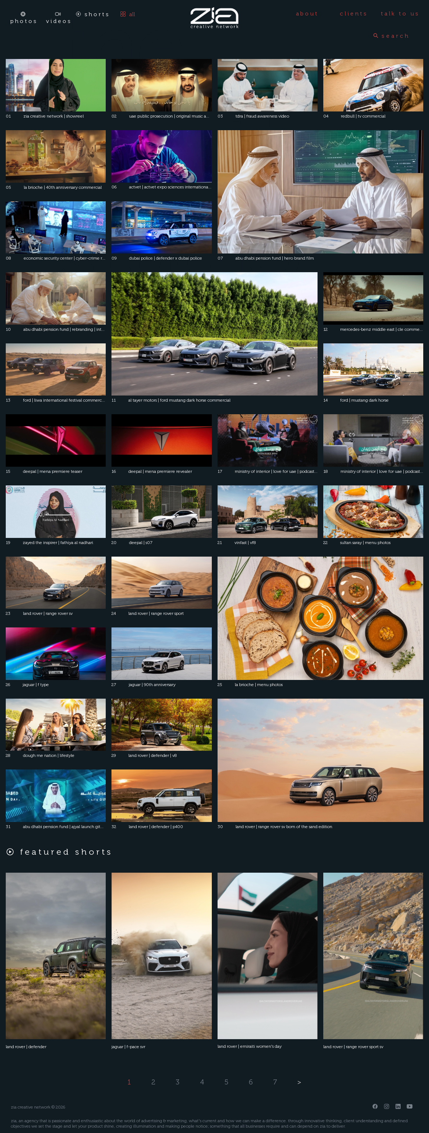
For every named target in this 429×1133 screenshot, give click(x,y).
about (307, 13)
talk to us (400, 13)
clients (354, 13)
